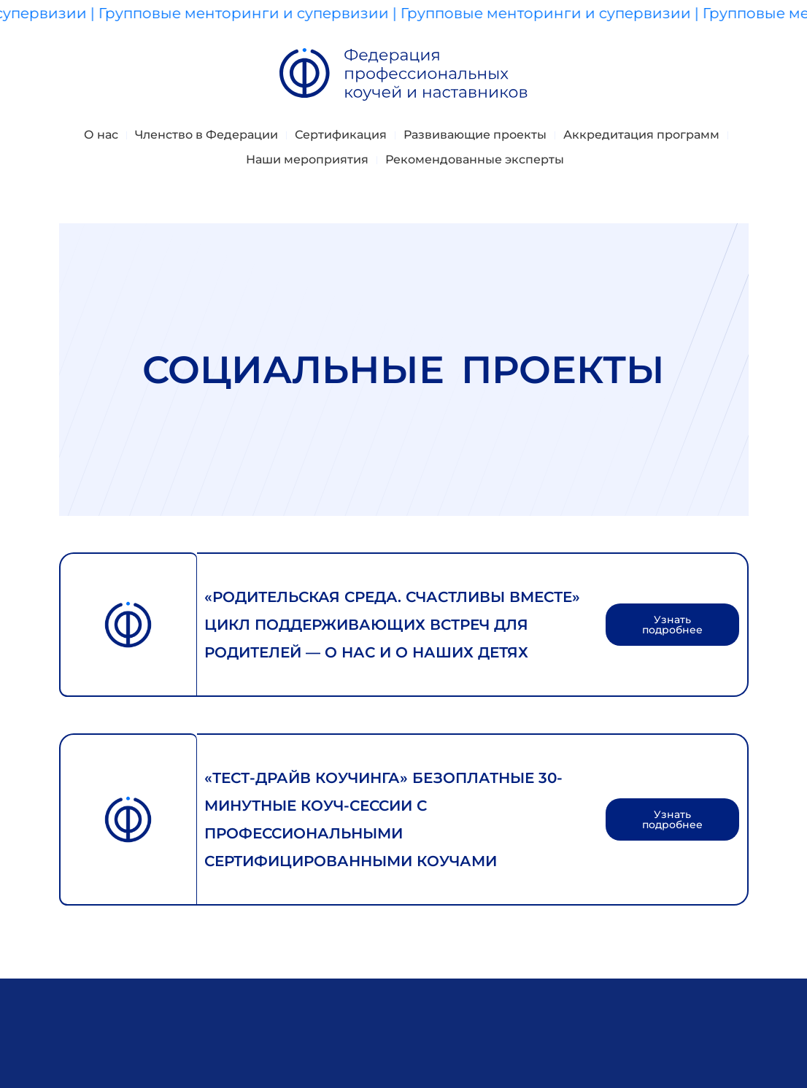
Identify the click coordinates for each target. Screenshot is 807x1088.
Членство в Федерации (206, 135)
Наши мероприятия (307, 159)
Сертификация (341, 135)
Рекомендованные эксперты (474, 159)
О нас (101, 135)
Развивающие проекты (475, 135)
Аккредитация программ (641, 135)
